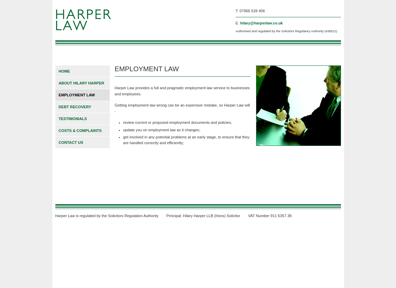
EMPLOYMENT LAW (77, 95)
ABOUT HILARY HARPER (81, 83)
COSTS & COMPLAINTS (80, 131)
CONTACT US (71, 142)
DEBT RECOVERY (75, 107)
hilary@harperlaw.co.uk (261, 23)
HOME (64, 71)
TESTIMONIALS (73, 119)
